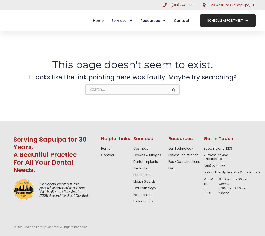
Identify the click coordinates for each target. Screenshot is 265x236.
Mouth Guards (144, 182)
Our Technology (180, 148)
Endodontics (143, 201)
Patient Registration (183, 155)
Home (98, 20)
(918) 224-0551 (215, 166)
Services (122, 20)
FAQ (171, 168)
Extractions (141, 175)
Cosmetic (141, 148)
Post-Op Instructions (184, 162)
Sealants (140, 168)
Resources (153, 20)
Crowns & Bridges (147, 155)
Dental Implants (145, 162)
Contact (181, 20)
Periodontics (142, 195)
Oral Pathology (144, 188)
